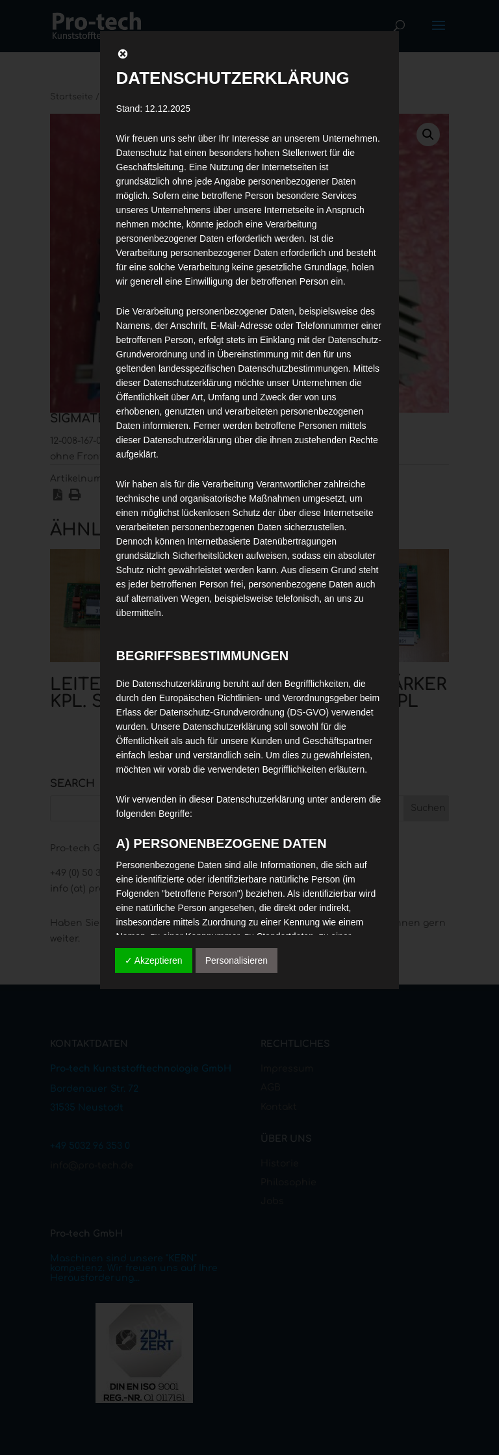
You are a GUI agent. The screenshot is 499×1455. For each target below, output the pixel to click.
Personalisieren (236, 960)
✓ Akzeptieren (154, 960)
